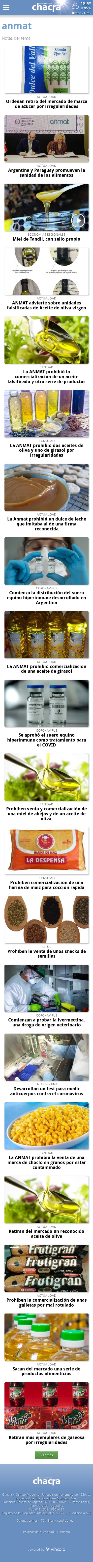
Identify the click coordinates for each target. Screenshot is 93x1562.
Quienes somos (27, 1520)
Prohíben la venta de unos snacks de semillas (46, 954)
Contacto (63, 1532)
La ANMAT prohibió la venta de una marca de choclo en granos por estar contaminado (46, 1162)
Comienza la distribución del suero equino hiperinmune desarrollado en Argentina (46, 597)
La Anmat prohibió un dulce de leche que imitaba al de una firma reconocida (46, 524)
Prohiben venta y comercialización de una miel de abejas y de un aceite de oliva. (46, 813)
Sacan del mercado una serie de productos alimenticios (46, 1371)
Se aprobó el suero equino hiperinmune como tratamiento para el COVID (46, 740)
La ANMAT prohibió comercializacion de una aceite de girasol (46, 669)
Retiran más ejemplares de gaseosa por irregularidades (47, 1440)
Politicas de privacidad (38, 1532)
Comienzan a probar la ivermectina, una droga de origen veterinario (46, 1022)
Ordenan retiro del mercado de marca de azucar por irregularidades (46, 104)
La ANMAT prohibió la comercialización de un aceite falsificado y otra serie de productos (46, 376)
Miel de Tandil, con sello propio (46, 239)
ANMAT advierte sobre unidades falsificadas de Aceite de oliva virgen (46, 305)
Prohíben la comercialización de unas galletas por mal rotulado (46, 1302)
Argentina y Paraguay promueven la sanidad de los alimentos (46, 173)
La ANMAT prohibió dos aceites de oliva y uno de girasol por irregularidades (46, 450)
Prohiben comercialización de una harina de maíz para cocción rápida (46, 885)
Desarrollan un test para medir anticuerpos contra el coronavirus (46, 1091)
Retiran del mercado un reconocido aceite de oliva (46, 1234)
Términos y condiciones (57, 1520)
